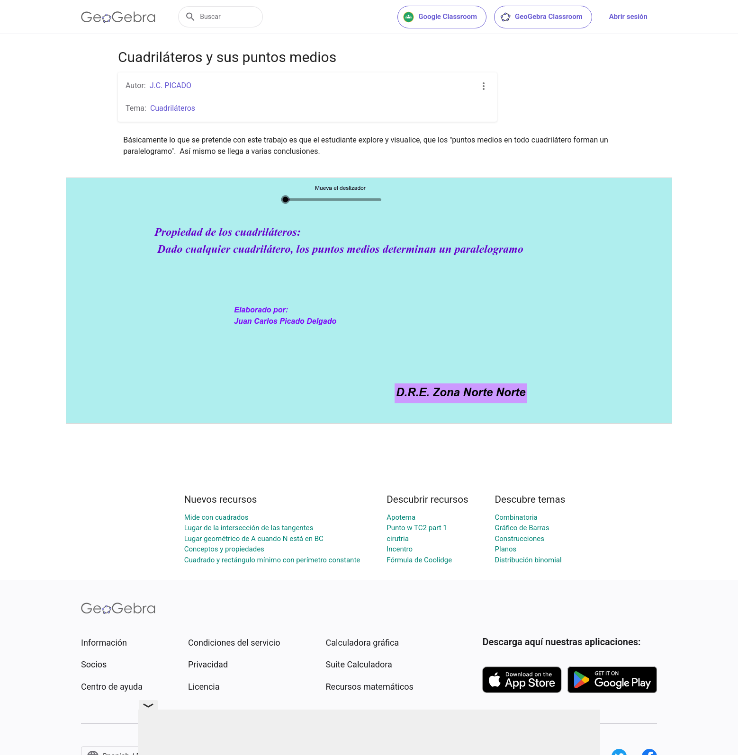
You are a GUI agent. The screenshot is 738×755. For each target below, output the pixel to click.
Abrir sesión (628, 16)
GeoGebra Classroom (541, 17)
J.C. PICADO (170, 85)
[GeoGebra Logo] (118, 17)
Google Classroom (440, 17)
